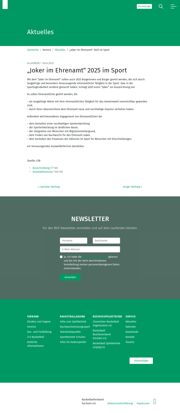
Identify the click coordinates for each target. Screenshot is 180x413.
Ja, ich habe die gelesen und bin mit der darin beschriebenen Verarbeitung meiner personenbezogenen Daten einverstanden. (92, 262)
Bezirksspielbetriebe (107, 316)
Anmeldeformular (43, 171)
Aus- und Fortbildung (39, 331)
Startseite (33, 49)
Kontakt (130, 337)
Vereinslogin (144, 6)
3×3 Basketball (35, 337)
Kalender (131, 326)
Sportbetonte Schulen (72, 337)
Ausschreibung (41, 168)
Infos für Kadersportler (73, 342)
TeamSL (130, 342)
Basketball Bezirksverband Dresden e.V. (102, 334)
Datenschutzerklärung (95, 256)
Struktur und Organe (39, 321)
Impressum (143, 403)
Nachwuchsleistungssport (75, 326)
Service (131, 316)
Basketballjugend (72, 316)
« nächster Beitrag (49, 186)
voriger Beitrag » (132, 186)
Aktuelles (60, 49)
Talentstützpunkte (70, 331)
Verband (33, 316)
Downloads (132, 331)
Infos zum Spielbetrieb (73, 321)
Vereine (31, 326)
